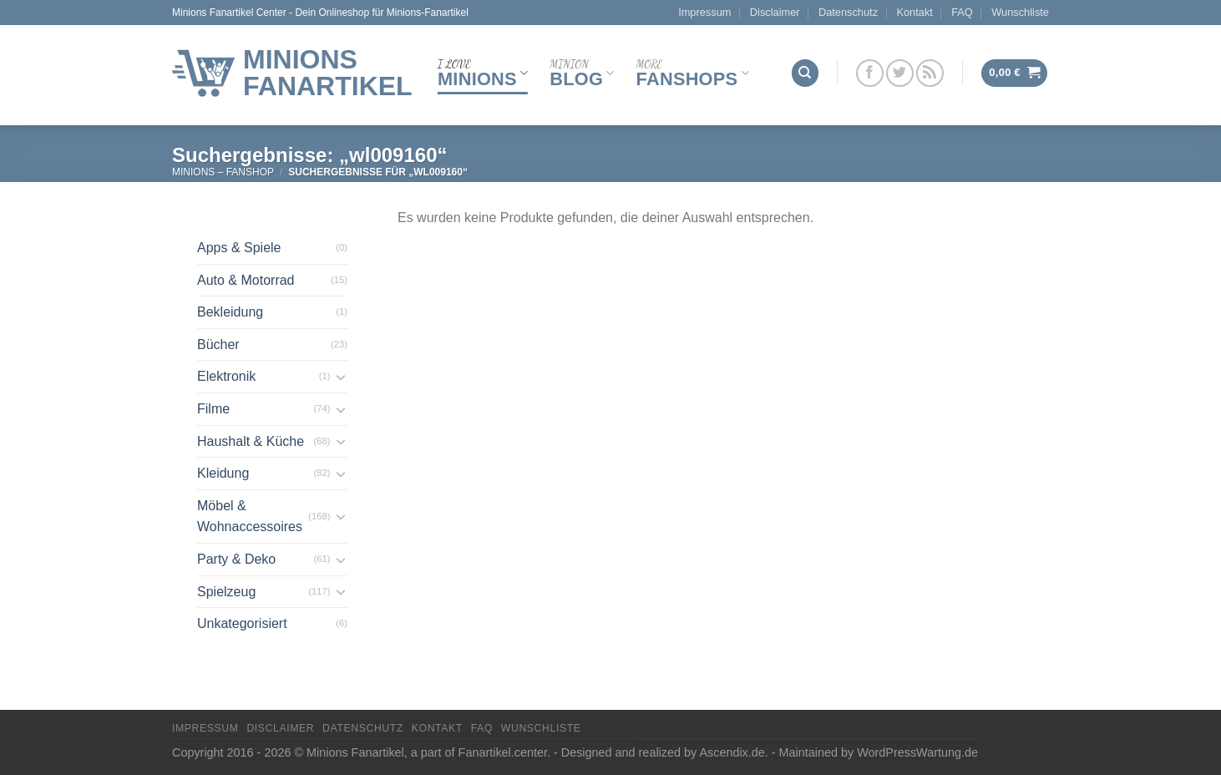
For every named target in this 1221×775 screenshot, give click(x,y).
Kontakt (914, 12)
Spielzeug (226, 592)
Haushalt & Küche (250, 441)
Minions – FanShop (223, 172)
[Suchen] (805, 73)
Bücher (218, 344)
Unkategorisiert (242, 623)
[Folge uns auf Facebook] (870, 73)
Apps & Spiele (239, 248)
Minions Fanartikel (328, 72)
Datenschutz (848, 12)
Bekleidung (230, 312)
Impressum (704, 12)
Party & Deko (236, 559)
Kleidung (223, 473)
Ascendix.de (731, 752)
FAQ (962, 12)
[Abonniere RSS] (930, 73)
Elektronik (226, 376)
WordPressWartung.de (917, 752)
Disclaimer (775, 12)
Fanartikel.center (503, 752)
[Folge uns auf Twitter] (900, 73)
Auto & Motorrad (246, 280)
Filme (213, 409)
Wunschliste (1020, 12)
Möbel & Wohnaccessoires (249, 516)
